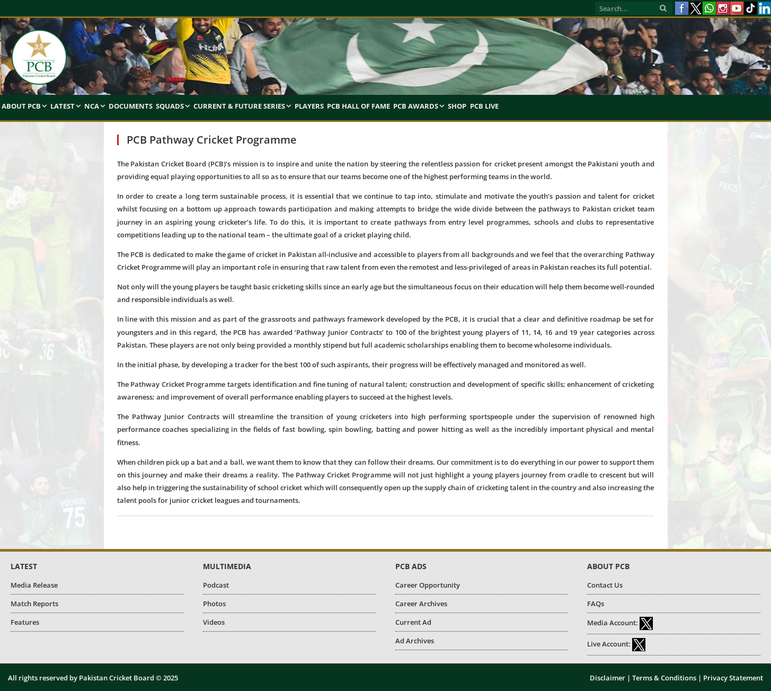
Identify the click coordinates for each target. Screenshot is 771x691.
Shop (457, 106)
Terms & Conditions (664, 678)
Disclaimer (607, 678)
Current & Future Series (239, 106)
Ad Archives (414, 640)
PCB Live (484, 106)
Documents (131, 106)
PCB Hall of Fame (358, 106)
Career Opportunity (427, 585)
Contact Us (605, 585)
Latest (62, 106)
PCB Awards (415, 106)
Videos (214, 622)
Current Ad (413, 622)
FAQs (595, 603)
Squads (170, 106)
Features (25, 622)
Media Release (34, 585)
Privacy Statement (733, 678)
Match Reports (34, 603)
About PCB (21, 106)
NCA (91, 106)
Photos (214, 603)
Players (309, 106)
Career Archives (421, 603)
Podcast (216, 585)
